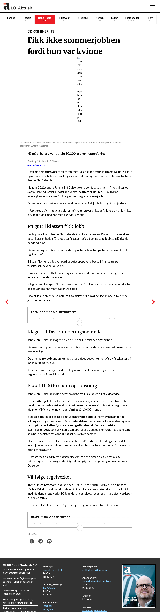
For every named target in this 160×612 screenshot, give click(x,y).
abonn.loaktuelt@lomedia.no (96, 570)
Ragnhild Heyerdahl (52, 559)
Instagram (48, 598)
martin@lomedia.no (38, 164)
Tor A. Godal (49, 577)
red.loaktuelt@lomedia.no (95, 559)
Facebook (47, 595)
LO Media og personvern (94, 599)
